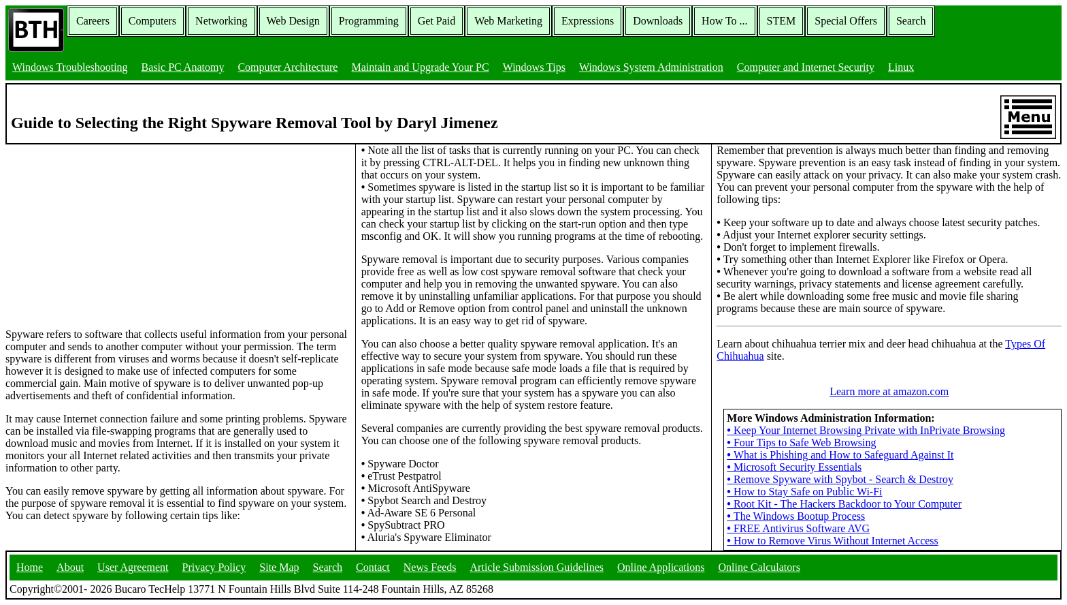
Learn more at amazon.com (889, 391)
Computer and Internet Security (805, 67)
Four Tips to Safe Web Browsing (801, 442)
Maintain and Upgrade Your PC (420, 67)
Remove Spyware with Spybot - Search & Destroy (840, 479)
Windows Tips (534, 67)
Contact (373, 567)
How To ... (724, 21)
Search (911, 21)
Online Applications (660, 567)
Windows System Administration (651, 67)
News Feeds (430, 567)
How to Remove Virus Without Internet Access (832, 540)
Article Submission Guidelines (537, 567)
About (70, 567)
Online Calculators (759, 567)
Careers (93, 21)
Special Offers (846, 21)
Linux (901, 67)
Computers (152, 21)
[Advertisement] (107, 229)
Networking (221, 21)
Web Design (293, 21)
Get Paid (437, 21)
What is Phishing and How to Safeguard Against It (840, 455)
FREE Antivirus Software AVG (798, 528)
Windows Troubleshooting (70, 67)
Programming (369, 21)
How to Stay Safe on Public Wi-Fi (804, 491)
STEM (781, 21)
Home (29, 567)
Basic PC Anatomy (183, 67)
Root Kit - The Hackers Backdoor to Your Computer (844, 504)
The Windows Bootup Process (796, 516)
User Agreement (132, 567)
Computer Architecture (287, 67)
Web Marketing (508, 21)
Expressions (587, 21)
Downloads (658, 21)
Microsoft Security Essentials (794, 467)
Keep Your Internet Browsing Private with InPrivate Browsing (866, 430)
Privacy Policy (214, 567)
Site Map (279, 567)
